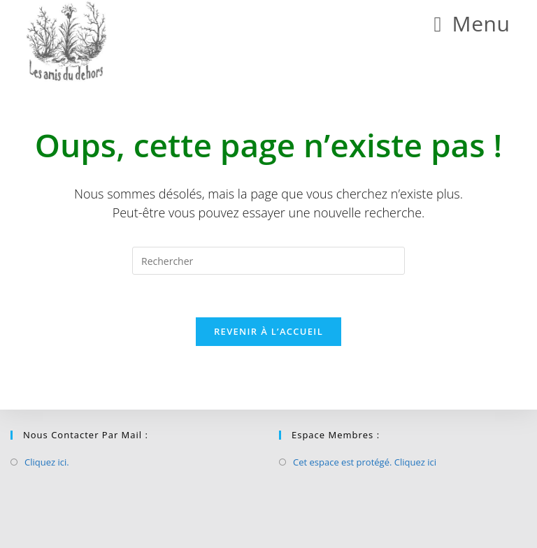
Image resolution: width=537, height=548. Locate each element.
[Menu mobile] (472, 23)
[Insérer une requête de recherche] (268, 261)
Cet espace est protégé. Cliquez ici (364, 462)
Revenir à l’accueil (268, 331)
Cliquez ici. (46, 462)
